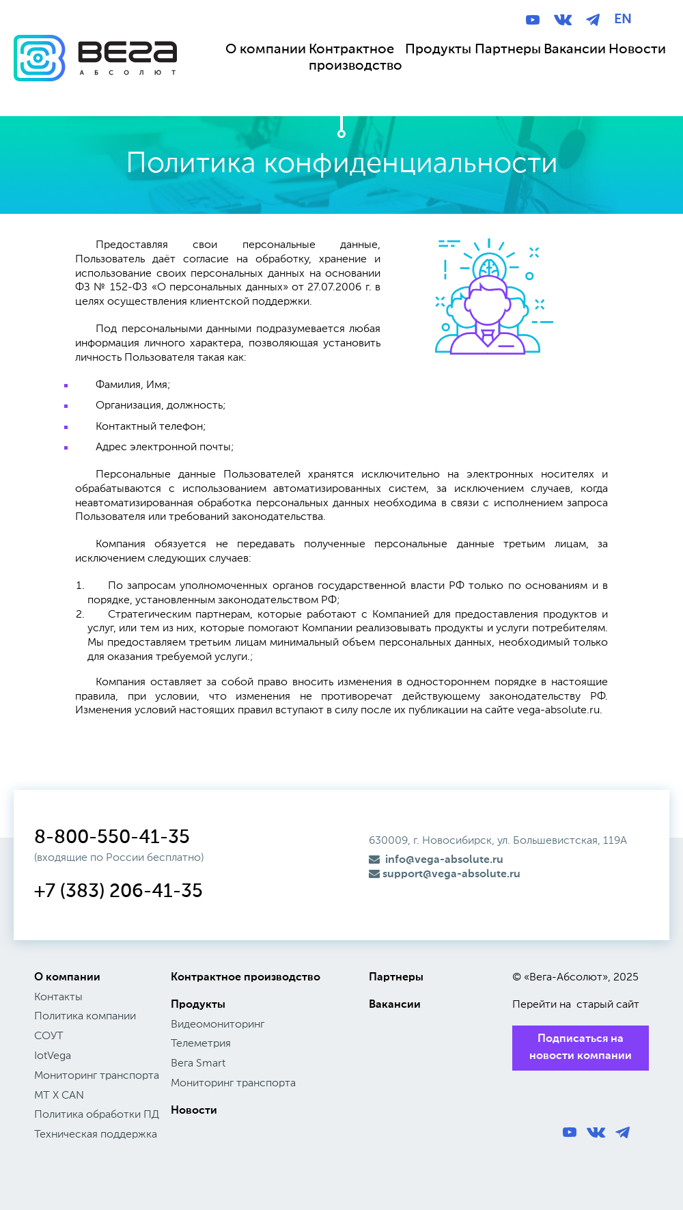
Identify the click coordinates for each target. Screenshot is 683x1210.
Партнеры (396, 977)
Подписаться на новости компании (580, 1048)
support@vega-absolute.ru (444, 874)
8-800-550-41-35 (112, 837)
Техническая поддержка (95, 1134)
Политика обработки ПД (96, 1115)
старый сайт (607, 1005)
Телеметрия (201, 1044)
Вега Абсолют (95, 71)
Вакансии (395, 1005)
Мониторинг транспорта (96, 1076)
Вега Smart (198, 1063)
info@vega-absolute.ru (436, 860)
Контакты (58, 997)
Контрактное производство (245, 977)
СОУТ (49, 1036)
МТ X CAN (59, 1095)
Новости (194, 1110)
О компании (67, 977)
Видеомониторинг (217, 1024)
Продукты (198, 1005)
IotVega (52, 1056)
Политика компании (85, 1016)
